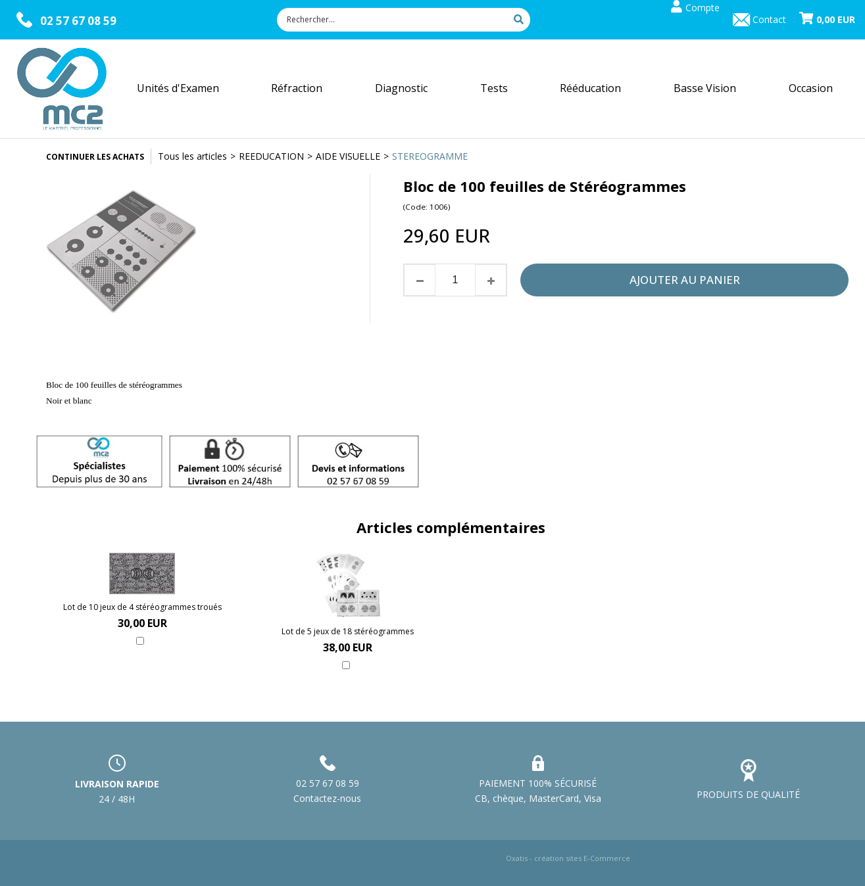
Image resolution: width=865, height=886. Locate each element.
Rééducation (590, 88)
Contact (769, 19)
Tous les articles (192, 156)
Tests (494, 88)
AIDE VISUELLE (348, 156)
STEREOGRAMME (430, 156)
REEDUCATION (271, 156)
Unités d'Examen (178, 88)
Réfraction (296, 88)
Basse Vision (705, 88)
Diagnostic (401, 88)
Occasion (811, 88)
